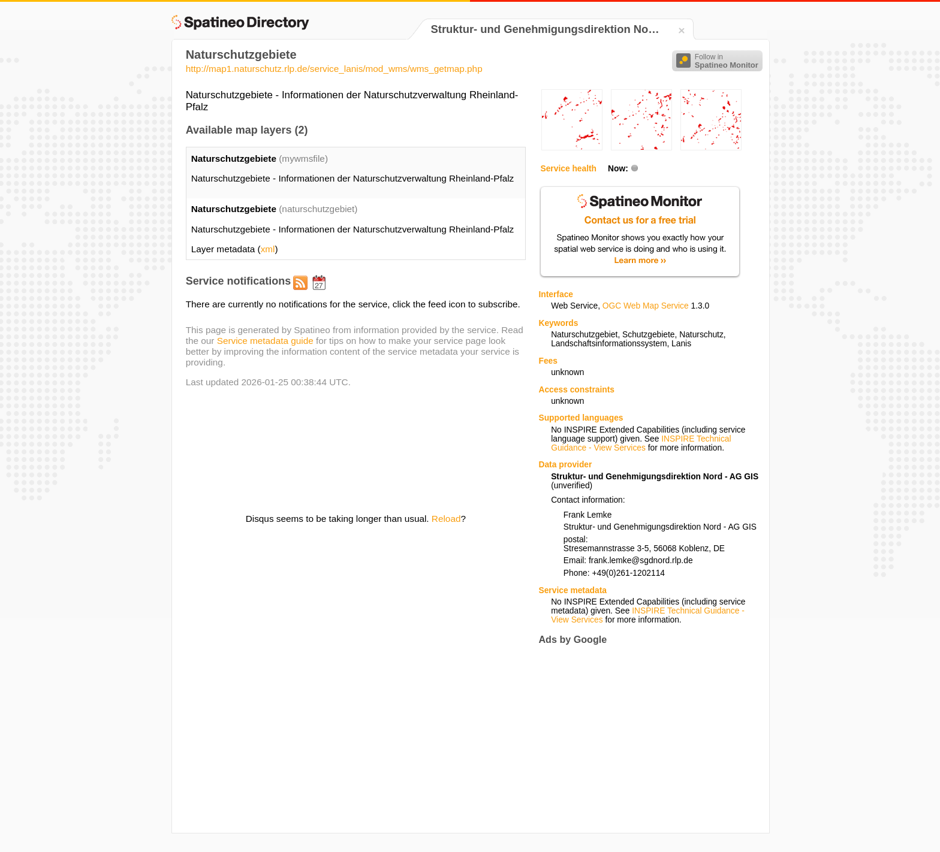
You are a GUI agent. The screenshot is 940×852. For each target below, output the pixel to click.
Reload (446, 518)
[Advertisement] (639, 739)
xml (268, 249)
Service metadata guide (265, 341)
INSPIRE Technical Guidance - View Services (641, 443)
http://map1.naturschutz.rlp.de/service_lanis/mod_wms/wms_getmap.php (334, 69)
